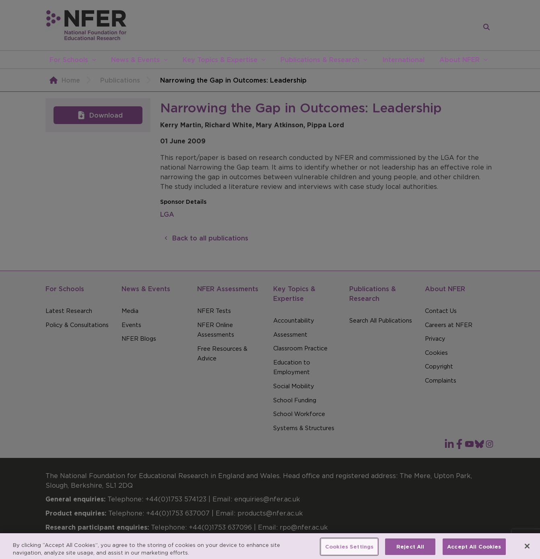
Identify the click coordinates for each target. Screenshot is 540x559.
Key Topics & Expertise (220, 60)
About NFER (459, 60)
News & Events (135, 60)
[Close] (527, 549)
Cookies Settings (349, 550)
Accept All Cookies (474, 550)
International (403, 60)
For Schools (68, 60)
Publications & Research (319, 60)
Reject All (410, 550)
